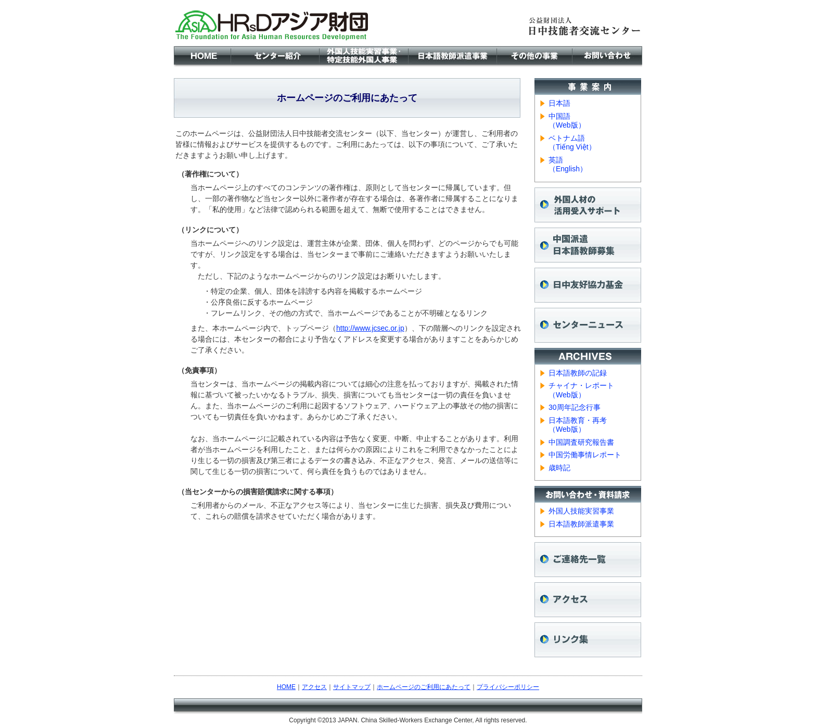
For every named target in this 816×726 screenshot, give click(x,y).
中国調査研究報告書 (581, 442)
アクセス (314, 687)
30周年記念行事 (575, 407)
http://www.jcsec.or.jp (370, 328)
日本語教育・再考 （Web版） (578, 425)
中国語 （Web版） (567, 121)
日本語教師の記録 (578, 373)
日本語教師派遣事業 (581, 524)
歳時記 (559, 468)
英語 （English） (568, 164)
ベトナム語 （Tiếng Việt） (572, 143)
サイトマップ (352, 687)
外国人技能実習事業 (581, 511)
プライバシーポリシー (508, 687)
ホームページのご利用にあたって (423, 687)
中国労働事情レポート (585, 454)
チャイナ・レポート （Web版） (581, 390)
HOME (286, 687)
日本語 (559, 103)
